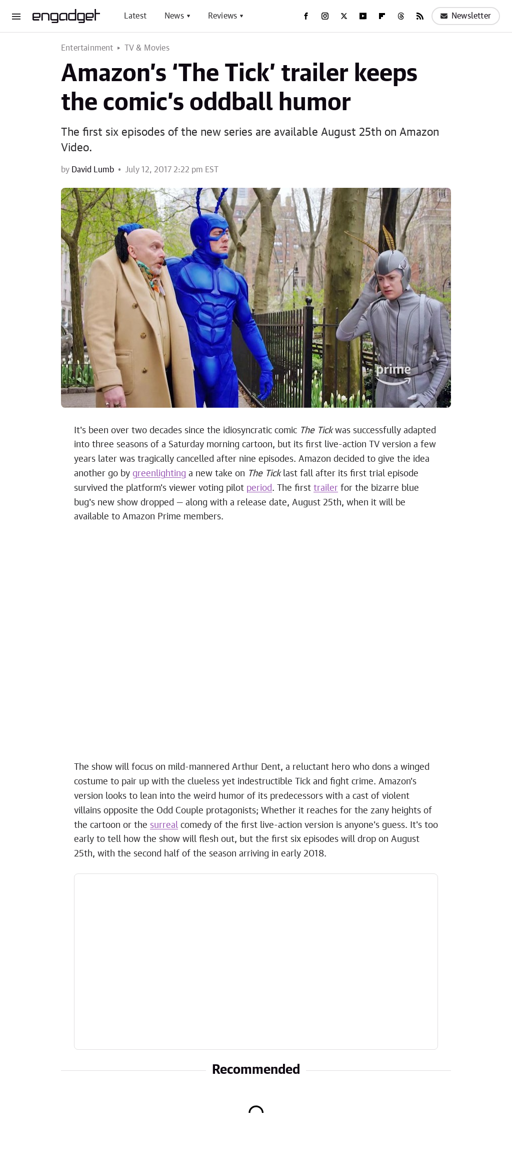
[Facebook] (306, 16)
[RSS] (420, 16)
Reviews (222, 16)
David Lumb (93, 170)
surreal (164, 825)
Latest (135, 16)
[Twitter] (344, 16)
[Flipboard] (382, 16)
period (259, 488)
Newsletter (465, 16)
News (174, 16)
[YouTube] (363, 16)
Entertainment (87, 48)
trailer (326, 488)
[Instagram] (325, 16)
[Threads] (401, 16)
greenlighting (159, 473)
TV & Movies (147, 48)
